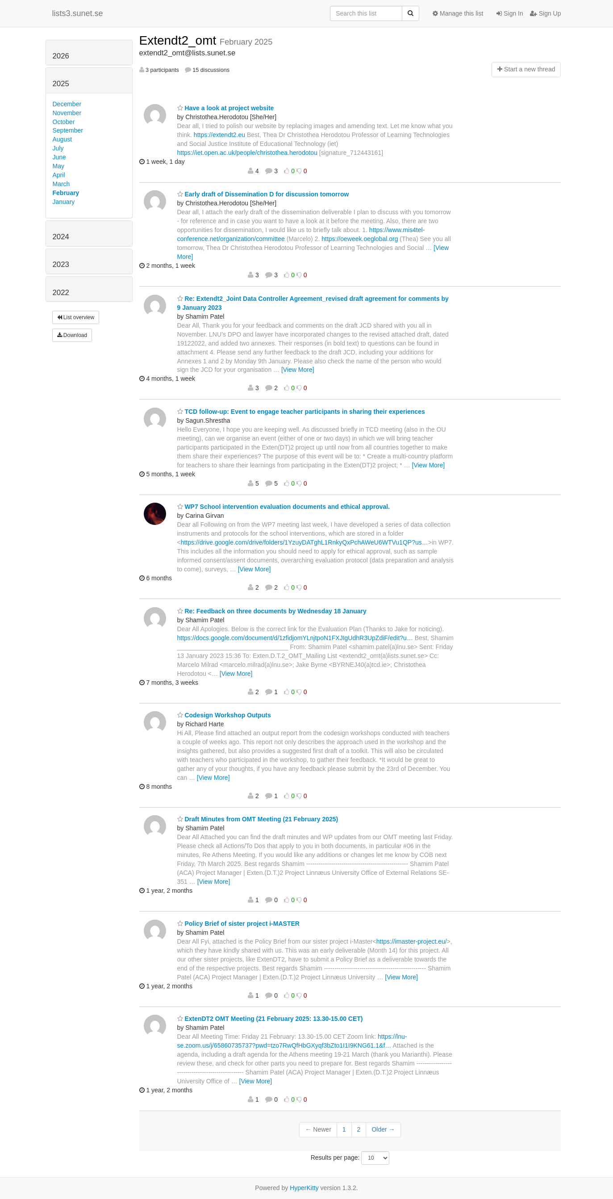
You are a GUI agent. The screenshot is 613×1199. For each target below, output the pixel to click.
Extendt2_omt (179, 40)
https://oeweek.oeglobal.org (359, 238)
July (58, 148)
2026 (61, 56)
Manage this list (458, 13)
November (67, 113)
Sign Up (545, 13)
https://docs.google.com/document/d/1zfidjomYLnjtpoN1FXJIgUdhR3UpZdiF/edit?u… (295, 637)
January (64, 201)
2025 (61, 83)
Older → (383, 1129)
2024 (61, 237)
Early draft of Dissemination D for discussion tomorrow (263, 194)
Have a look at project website (225, 108)
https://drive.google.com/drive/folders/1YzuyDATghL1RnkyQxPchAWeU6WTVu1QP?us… (304, 542)
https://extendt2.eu (219, 134)
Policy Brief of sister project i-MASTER (238, 923)
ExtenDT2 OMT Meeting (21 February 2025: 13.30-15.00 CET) (270, 1018)
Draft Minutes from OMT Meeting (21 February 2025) (257, 819)
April (59, 175)
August (62, 139)
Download (72, 335)
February (66, 192)
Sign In (509, 13)
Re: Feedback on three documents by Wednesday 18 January (272, 611)
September (68, 130)
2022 (61, 292)
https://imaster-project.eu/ (411, 941)
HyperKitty (304, 1187)
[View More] (297, 369)
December (67, 104)
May (58, 166)
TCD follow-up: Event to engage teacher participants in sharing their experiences (301, 411)
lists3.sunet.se (77, 13)
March (61, 183)
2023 (61, 264)
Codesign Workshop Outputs (224, 715)
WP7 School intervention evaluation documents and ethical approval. (283, 506)
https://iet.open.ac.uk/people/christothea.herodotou (247, 152)
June (59, 157)
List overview (76, 317)
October (64, 121)
